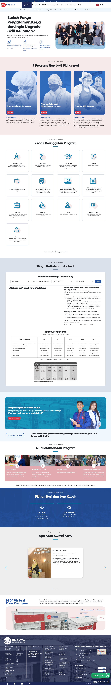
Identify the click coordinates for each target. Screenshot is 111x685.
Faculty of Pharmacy (33, 647)
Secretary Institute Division (49, 675)
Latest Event (48, 666)
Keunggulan (38, 10)
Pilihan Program (25, 10)
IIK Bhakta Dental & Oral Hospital (64, 657)
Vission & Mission (49, 652)
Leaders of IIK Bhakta (50, 658)
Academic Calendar (63, 669)
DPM (17, 660)
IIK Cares (61, 671)
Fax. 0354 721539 (84, 656)
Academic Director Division (49, 671)
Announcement (48, 667)
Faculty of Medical (32, 656)
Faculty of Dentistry (33, 651)
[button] (100, 675)
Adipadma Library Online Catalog (65, 652)
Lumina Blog (62, 667)
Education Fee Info (9, 662)
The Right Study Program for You (9, 661)
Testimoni (88, 10)
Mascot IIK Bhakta (49, 659)
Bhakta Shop (62, 674)
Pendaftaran (64, 10)
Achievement (48, 657)
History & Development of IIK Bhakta (50, 649)
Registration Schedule (8, 656)
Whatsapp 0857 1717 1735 (87, 659)
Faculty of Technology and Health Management (35, 654)
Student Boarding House (20, 651)
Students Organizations (19, 658)
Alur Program (76, 10)
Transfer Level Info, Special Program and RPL (9, 666)
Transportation (19, 653)
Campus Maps (8, 673)
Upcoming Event (49, 663)
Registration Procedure (8, 649)
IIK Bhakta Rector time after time (50, 655)
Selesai (98, 281)
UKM (17, 664)
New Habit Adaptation (50, 668)
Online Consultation (8, 659)
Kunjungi (10, 112)
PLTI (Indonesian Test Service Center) (64, 663)
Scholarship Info (8, 664)
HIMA (17, 662)
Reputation (47, 653)
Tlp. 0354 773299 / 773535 (85, 653)
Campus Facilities (9, 672)
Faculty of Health (32, 649)
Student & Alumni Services (63, 659)
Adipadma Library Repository (63, 649)
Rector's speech (49, 651)
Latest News (48, 664)
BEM (17, 661)
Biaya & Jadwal (51, 10)
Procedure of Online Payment (9, 654)
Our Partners (62, 665)
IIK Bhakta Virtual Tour (9, 676)
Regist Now (35, 1)
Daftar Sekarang (14, 418)
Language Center (63, 660)
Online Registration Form (9, 652)
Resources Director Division (49, 673)
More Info (91, 1)
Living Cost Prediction (18, 655)
